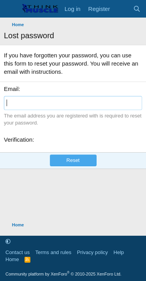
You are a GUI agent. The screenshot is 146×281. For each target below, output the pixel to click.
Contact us (17, 252)
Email (11, 88)
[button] (8, 241)
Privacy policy (92, 252)
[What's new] (121, 9)
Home (12, 259)
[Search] (136, 9)
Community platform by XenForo (63, 274)
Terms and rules (53, 252)
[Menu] (11, 9)
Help (119, 252)
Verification (18, 139)
